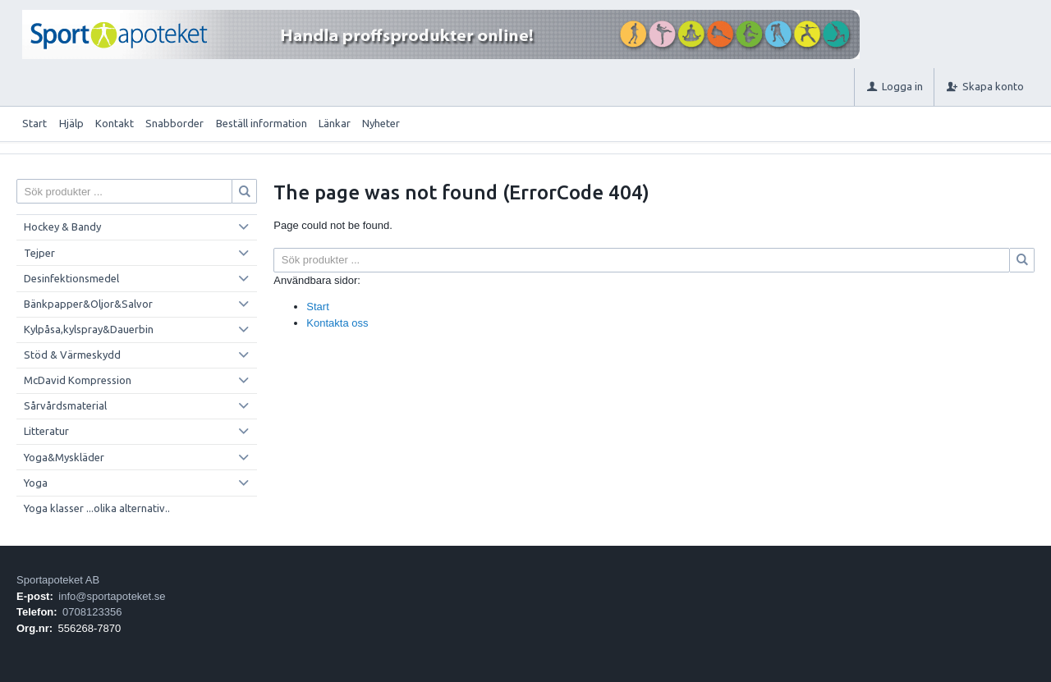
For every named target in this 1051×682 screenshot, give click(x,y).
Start (34, 123)
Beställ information (261, 123)
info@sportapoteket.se (111, 596)
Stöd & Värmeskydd (72, 354)
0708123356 (92, 612)
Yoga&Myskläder (64, 457)
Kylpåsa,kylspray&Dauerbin (89, 329)
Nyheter (381, 123)
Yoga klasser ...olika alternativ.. (97, 508)
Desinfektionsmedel (71, 278)
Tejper (39, 253)
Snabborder (174, 123)
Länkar (335, 123)
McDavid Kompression (77, 380)
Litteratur (46, 431)
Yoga (36, 482)
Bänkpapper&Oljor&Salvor (88, 303)
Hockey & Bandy (62, 226)
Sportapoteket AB (57, 580)
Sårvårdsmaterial (65, 405)
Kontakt (114, 123)
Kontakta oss (337, 323)
